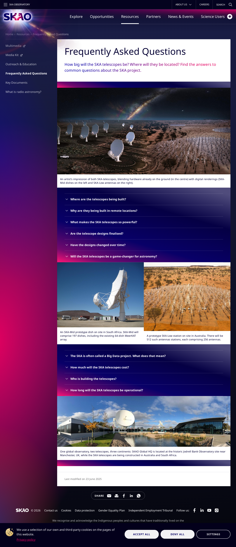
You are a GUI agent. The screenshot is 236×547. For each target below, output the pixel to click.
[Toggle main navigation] (16, 4)
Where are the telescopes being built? (98, 199)
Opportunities (102, 16)
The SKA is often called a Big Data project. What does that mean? (118, 356)
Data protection (85, 510)
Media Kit (12, 55)
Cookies (66, 510)
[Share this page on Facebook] (124, 495)
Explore (76, 16)
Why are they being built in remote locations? (103, 211)
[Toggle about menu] (184, 4)
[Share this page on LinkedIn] (131, 495)
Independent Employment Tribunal (151, 510)
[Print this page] (116, 495)
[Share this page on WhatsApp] (138, 495)
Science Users (216, 16)
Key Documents (16, 83)
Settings (213, 534)
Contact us (51, 510)
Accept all (141, 534)
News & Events (181, 16)
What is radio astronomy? (23, 91)
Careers (204, 4)
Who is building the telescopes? (93, 379)
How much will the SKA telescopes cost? (99, 367)
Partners (153, 16)
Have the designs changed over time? (98, 245)
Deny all (178, 534)
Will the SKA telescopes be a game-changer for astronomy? (113, 256)
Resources (130, 16)
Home (9, 34)
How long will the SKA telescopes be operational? (106, 390)
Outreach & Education (21, 64)
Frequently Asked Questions (51, 34)
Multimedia (13, 45)
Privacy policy (26, 540)
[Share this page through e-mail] (109, 495)
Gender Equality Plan (111, 510)
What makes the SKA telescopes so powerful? (103, 222)
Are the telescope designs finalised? (96, 233)
